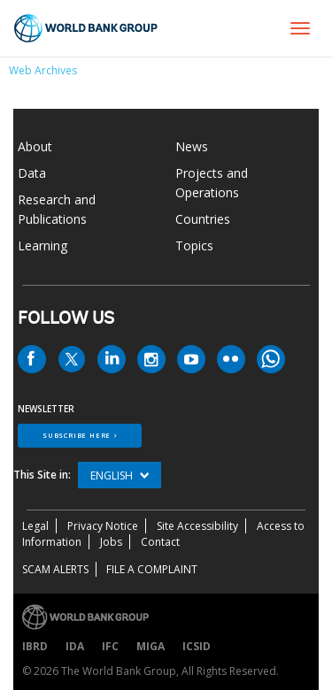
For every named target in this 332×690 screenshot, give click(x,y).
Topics (194, 245)
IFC (110, 646)
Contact (160, 541)
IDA (75, 646)
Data (32, 173)
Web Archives (43, 70)
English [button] (119, 475)
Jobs (111, 541)
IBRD (35, 646)
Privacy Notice (102, 525)
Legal (35, 525)
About (35, 146)
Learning (42, 245)
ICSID (196, 646)
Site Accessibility (197, 525)
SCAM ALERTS (55, 569)
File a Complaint (151, 569)
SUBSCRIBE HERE (76, 435)
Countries (202, 219)
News (191, 146)
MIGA (150, 646)
